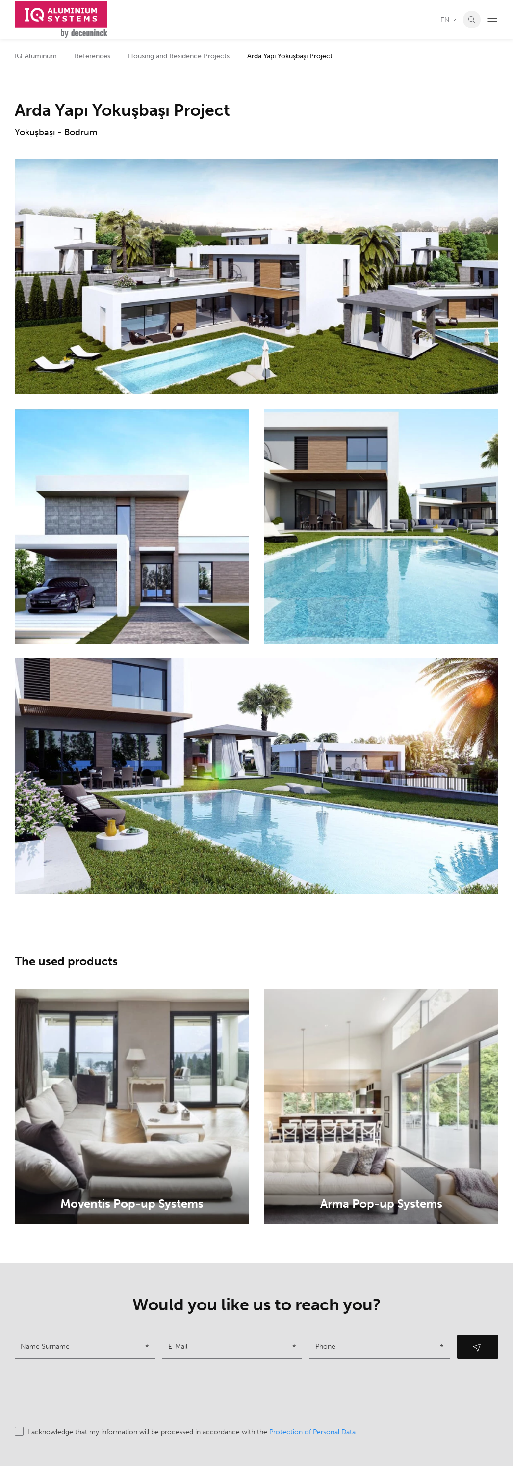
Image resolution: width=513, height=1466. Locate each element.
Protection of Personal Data (312, 1432)
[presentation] (89, 1393)
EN (449, 20)
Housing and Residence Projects (179, 56)
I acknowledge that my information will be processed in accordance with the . (186, 1432)
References (92, 56)
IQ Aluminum (36, 56)
